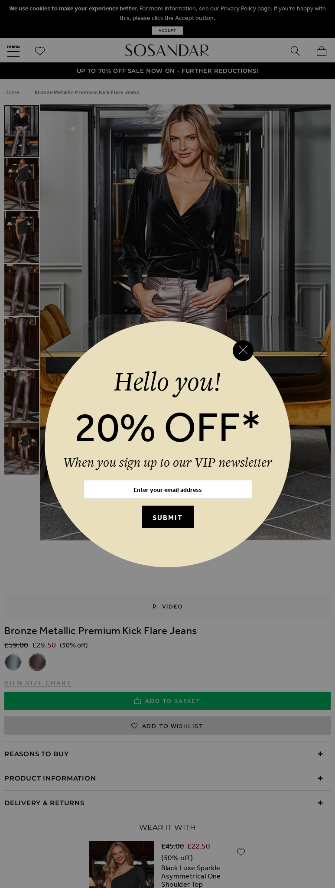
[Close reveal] (243, 350)
